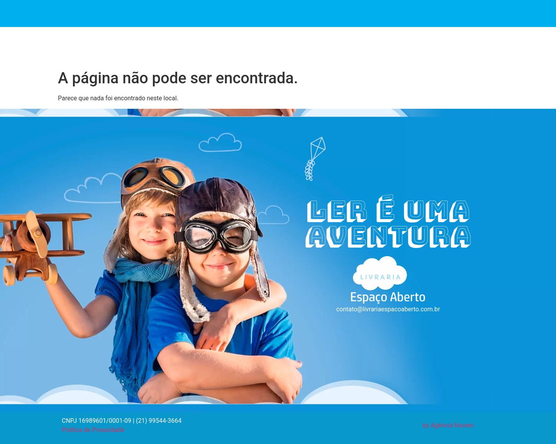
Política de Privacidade (93, 430)
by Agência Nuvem (448, 425)
